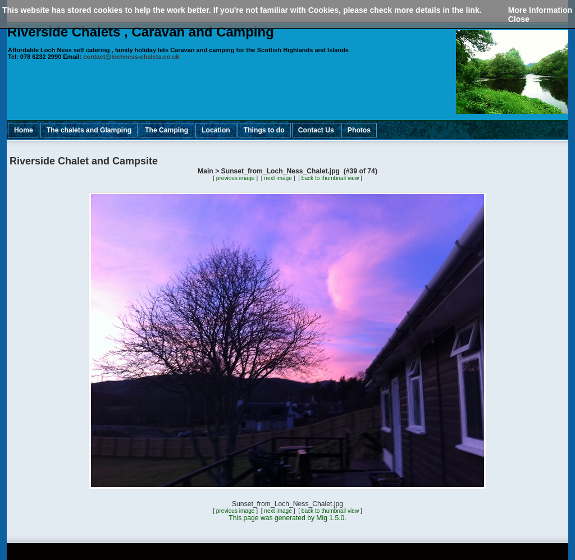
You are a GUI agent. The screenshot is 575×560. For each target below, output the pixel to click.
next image (278, 178)
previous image (235, 178)
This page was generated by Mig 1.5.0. (287, 518)
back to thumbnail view (330, 178)
